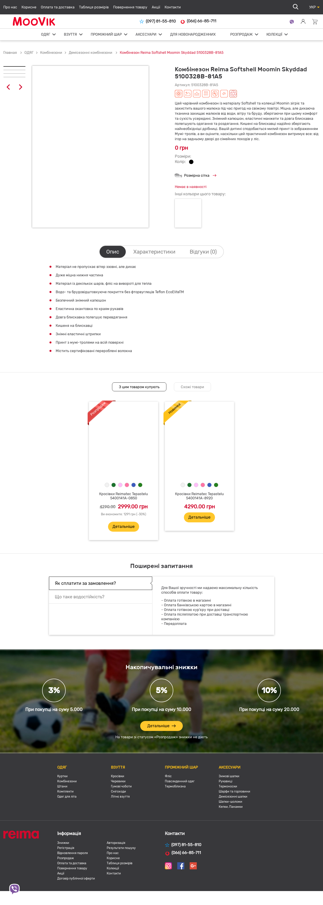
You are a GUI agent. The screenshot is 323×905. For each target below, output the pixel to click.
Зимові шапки (229, 776)
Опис (112, 252)
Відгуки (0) (203, 252)
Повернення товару (130, 7)
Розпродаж (65, 858)
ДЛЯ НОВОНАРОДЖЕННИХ (193, 34)
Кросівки (117, 776)
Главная (10, 52)
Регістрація (65, 848)
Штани (62, 786)
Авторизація (116, 843)
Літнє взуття (120, 796)
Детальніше (123, 526)
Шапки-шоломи (230, 802)
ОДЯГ (45, 34)
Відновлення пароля (72, 853)
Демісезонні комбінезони (91, 52)
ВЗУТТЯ (70, 34)
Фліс (168, 776)
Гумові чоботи (121, 786)
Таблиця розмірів (94, 7)
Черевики (118, 781)
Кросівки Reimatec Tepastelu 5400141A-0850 (123, 496)
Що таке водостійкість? (79, 596)
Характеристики (154, 252)
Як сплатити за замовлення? (85, 583)
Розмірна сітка (195, 176)
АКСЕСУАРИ (146, 34)
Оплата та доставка (58, 7)
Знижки (63, 843)
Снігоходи (118, 791)
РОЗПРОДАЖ (241, 34)
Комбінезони (51, 52)
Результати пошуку (121, 848)
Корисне (29, 7)
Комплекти (65, 791)
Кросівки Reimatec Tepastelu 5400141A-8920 (199, 496)
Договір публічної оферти (76, 878)
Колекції (113, 868)
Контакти (173, 7)
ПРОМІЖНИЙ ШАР (106, 34)
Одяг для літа (67, 796)
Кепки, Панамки (231, 807)
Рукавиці (225, 781)
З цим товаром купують (139, 387)
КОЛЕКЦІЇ (274, 34)
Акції (156, 7)
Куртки (62, 776)
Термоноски (228, 786)
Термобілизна (175, 786)
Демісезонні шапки (233, 796)
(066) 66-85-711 (198, 21)
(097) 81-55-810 (157, 21)
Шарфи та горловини (234, 791)
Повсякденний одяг (180, 781)
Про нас (10, 7)
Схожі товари (192, 387)
